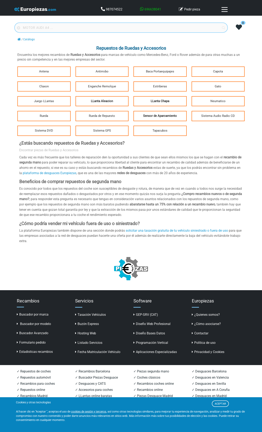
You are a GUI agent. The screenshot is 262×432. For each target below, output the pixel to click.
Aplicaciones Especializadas (155, 352)
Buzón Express (87, 324)
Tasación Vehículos (90, 315)
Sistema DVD (44, 130)
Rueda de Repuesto (102, 116)
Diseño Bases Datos (149, 333)
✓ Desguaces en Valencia (210, 377)
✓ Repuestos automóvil (34, 377)
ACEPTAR (220, 403)
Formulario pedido (31, 342)
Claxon (44, 86)
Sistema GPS (102, 130)
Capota (218, 71)
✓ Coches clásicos (146, 377)
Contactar (200, 333)
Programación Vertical (150, 343)
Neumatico (218, 101)
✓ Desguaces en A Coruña (211, 390)
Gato (218, 86)
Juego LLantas (44, 101)
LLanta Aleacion (102, 101)
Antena (44, 71)
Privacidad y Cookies (208, 352)
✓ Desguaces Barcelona (209, 371)
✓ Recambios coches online (153, 384)
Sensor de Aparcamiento (160, 116)
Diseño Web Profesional (152, 324)
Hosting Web (85, 333)
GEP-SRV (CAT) (145, 315)
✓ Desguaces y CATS (90, 384)
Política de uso (204, 343)
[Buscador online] (121, 28)
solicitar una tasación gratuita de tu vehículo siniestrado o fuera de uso (177, 230)
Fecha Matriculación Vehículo (97, 352)
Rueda (44, 116)
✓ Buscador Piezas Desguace (96, 377)
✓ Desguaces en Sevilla (209, 384)
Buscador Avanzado (32, 333)
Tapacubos (159, 130)
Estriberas (160, 86)
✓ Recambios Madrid (32, 396)
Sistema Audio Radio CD (218, 116)
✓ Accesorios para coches (94, 390)
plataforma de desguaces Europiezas (49, 173)
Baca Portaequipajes (160, 71)
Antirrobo (102, 71)
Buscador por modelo (34, 324)
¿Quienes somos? (206, 315)
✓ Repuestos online (31, 390)
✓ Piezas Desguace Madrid (153, 396)
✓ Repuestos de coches (34, 371)
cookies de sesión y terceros (88, 411)
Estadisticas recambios (35, 352)
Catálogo (29, 39)
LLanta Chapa (160, 101)
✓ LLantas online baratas (93, 396)
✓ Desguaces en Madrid (209, 396)
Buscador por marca (33, 314)
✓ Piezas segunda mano (151, 371)
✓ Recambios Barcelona (92, 371)
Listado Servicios (88, 343)
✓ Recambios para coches (36, 384)
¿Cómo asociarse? (206, 324)
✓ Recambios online (148, 390)
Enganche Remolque (102, 86)
